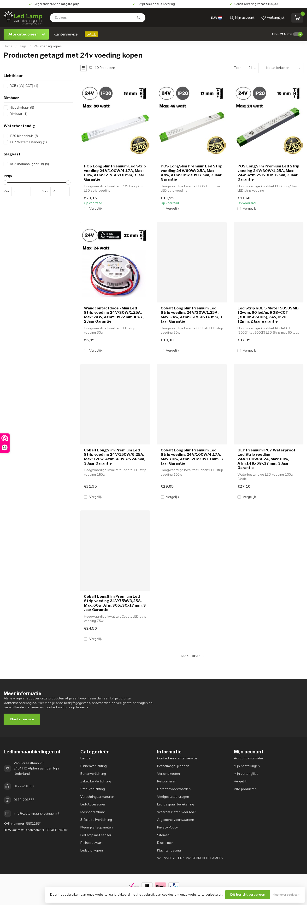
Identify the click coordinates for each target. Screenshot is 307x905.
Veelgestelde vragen (173, 796)
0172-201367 (24, 786)
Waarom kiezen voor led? (176, 812)
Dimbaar (18, 114)
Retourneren (166, 781)
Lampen (86, 758)
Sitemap (163, 835)
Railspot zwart (91, 842)
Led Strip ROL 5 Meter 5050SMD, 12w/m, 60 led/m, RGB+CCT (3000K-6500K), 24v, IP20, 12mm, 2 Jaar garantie (268, 315)
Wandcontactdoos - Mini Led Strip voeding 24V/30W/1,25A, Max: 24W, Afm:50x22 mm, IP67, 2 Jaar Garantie (114, 315)
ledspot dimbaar (92, 812)
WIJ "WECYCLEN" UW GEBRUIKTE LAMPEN (190, 858)
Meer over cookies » (286, 895)
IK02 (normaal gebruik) (29, 164)
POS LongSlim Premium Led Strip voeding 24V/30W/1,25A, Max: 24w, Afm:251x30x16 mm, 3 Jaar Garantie (268, 173)
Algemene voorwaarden (175, 819)
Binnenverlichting (93, 766)
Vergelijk (95, 208)
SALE (91, 34)
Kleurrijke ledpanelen (96, 827)
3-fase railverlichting (96, 819)
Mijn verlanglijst (246, 773)
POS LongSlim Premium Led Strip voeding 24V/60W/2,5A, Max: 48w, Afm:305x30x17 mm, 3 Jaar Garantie (192, 173)
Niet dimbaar (22, 107)
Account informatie (248, 758)
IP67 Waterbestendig (28, 142)
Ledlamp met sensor (95, 835)
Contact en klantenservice (177, 758)
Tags (23, 46)
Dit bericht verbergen (247, 894)
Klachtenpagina (169, 850)
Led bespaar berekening (175, 804)
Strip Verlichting (92, 789)
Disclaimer (165, 842)
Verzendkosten (168, 773)
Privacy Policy (167, 827)
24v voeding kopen (48, 46)
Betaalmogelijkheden (173, 766)
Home (8, 46)
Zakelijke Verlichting (95, 781)
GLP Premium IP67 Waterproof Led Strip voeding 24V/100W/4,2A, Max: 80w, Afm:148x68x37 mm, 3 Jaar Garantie (266, 459)
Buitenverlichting (93, 773)
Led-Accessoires (93, 804)
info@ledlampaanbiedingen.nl (36, 813)
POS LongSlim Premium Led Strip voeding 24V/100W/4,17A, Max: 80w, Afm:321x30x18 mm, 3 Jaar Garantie (115, 173)
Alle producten (245, 789)
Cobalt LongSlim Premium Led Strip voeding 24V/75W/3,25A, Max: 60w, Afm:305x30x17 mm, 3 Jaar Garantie (115, 603)
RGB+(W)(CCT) (24, 86)
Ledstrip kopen (91, 850)
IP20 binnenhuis (24, 136)
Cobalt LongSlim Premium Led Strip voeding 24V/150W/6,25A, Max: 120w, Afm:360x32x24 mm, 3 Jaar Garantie (114, 457)
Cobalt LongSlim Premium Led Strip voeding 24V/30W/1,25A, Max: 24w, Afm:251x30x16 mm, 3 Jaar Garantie (191, 315)
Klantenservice (65, 34)
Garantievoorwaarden (174, 789)
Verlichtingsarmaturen (97, 796)
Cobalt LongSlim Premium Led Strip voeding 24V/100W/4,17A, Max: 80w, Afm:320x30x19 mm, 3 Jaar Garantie (192, 457)
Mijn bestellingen (247, 766)
